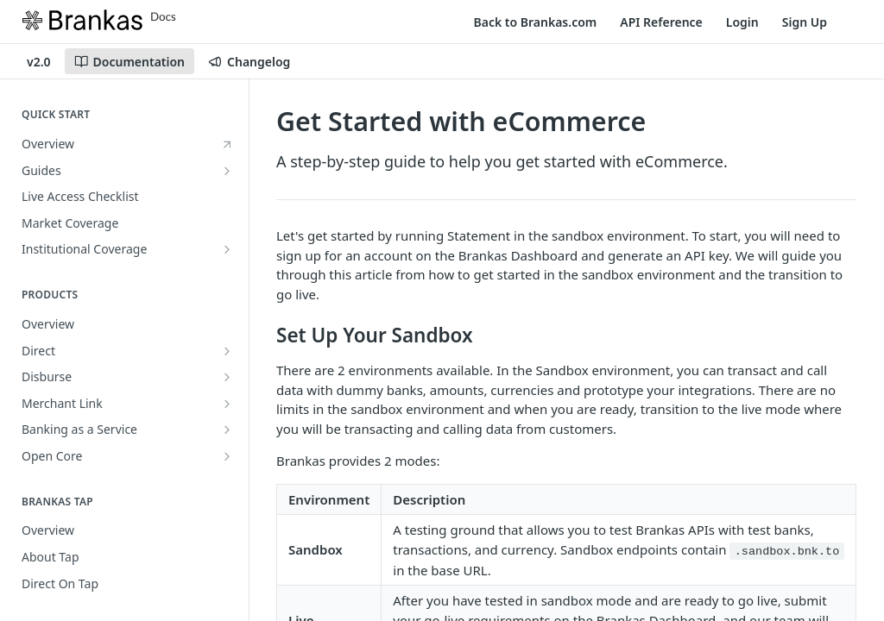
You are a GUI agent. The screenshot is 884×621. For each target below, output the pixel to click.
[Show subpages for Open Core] (227, 456)
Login (742, 22)
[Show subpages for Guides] (227, 171)
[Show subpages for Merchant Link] (227, 404)
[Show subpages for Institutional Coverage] (227, 249)
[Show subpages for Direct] (227, 351)
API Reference (661, 22)
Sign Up (804, 22)
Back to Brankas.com (535, 22)
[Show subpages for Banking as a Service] (227, 429)
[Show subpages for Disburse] (227, 377)
